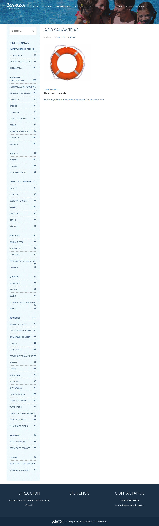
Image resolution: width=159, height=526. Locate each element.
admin (72, 37)
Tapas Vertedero (18, 420)
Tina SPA (14, 457)
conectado (71, 99)
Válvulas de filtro (19, 426)
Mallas (13, 207)
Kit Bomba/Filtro (18, 172)
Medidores (15, 236)
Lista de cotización (83, 7)
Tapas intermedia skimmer (22, 413)
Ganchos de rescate (20, 448)
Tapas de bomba (17, 394)
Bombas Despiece (18, 324)
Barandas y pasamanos (21, 93)
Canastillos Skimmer (20, 337)
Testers (14, 267)
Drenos (13, 106)
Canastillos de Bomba (20, 331)
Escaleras (15, 112)
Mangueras (15, 214)
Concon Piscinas (63, 7)
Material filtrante (19, 131)
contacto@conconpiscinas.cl (134, 6)
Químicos (14, 277)
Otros (13, 220)
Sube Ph (13, 309)
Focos (13, 125)
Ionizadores (16, 68)
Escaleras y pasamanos (21, 356)
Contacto (100, 7)
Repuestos (15, 318)
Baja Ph (13, 289)
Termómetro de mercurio (22, 261)
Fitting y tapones (18, 119)
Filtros (13, 166)
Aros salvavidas (17, 442)
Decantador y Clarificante (23, 302)
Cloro (13, 296)
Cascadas (14, 100)
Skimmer (14, 144)
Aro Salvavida (51, 89)
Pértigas (14, 226)
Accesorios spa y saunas (22, 464)
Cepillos (14, 195)
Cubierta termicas (19, 201)
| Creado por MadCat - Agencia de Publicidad (79, 521)
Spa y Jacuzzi (16, 388)
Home (36, 7)
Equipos (14, 153)
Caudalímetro (16, 242)
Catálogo (47, 7)
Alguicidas (15, 283)
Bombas (13, 160)
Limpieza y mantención (21, 182)
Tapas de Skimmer (18, 401)
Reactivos (15, 255)
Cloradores (16, 55)
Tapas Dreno (16, 407)
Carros (13, 188)
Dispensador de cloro (21, 62)
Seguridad (15, 435)
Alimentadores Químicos (22, 49)
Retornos (14, 138)
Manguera (15, 375)
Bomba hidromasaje (19, 470)
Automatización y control (23, 87)
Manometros (16, 248)
